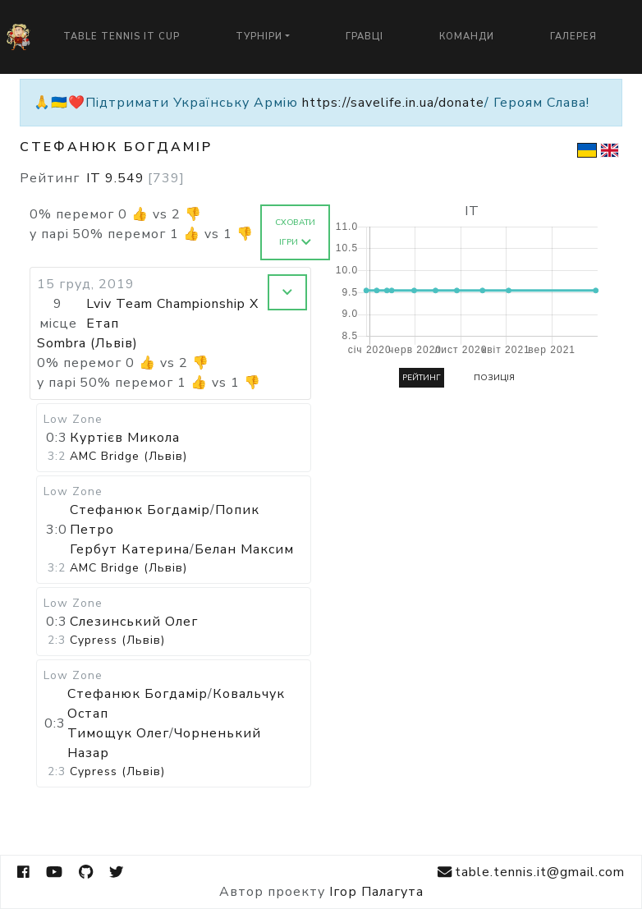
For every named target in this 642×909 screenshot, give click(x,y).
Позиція (494, 377)
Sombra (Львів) (87, 343)
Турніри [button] (259, 36)
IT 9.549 (135, 178)
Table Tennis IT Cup (121, 36)
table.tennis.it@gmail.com (531, 872)
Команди (466, 36)
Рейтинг (421, 377)
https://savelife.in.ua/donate (393, 103)
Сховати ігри (295, 232)
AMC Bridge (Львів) (128, 456)
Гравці (364, 36)
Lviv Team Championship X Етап (172, 314)
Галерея (573, 36)
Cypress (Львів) (117, 640)
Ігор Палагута (376, 892)
